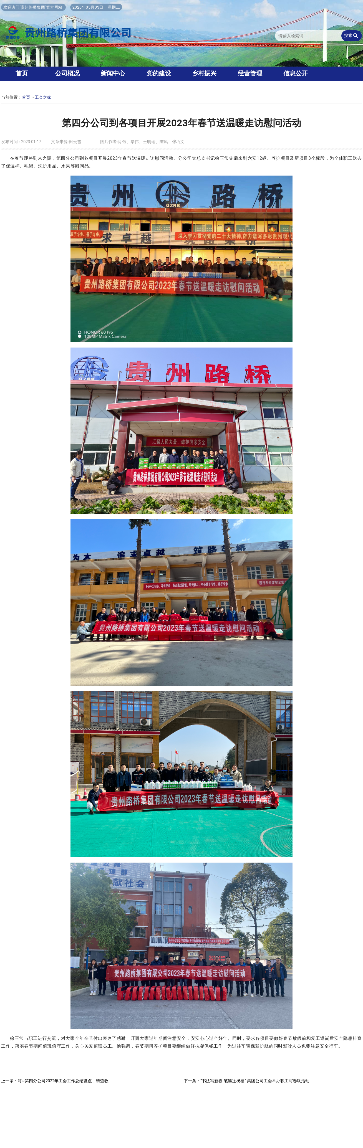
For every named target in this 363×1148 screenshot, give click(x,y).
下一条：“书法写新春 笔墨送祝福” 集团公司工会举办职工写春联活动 (246, 1080)
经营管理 (250, 73)
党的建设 (159, 73)
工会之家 (43, 97)
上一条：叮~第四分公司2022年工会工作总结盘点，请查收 (55, 1080)
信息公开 (295, 73)
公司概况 (67, 73)
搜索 (351, 35)
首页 (26, 97)
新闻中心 (113, 73)
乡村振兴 (204, 73)
